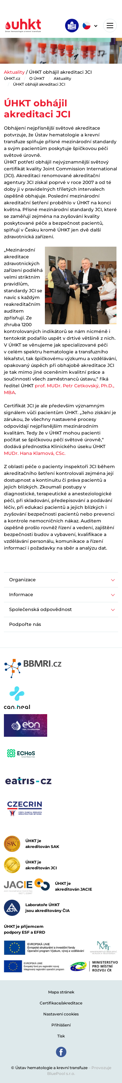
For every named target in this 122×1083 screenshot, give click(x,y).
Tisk (61, 1036)
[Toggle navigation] (110, 25)
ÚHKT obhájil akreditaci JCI (39, 84)
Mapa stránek (61, 992)
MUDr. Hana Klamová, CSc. (34, 453)
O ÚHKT (37, 78)
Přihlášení (61, 1025)
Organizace (22, 580)
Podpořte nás (25, 624)
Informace (21, 594)
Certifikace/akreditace (61, 1003)
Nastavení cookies (61, 1014)
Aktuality (14, 72)
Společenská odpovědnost (40, 609)
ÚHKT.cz (12, 78)
